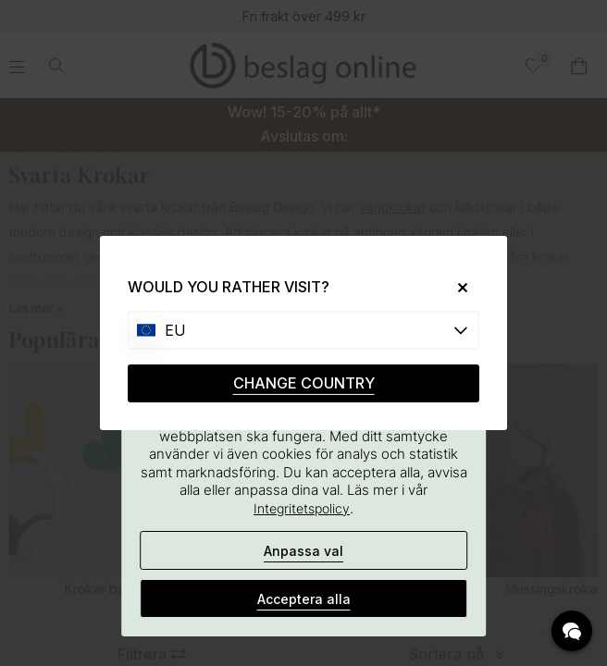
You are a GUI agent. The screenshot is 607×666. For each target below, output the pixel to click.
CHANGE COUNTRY (304, 383)
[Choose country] (303, 330)
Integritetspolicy (302, 508)
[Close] (455, 287)
